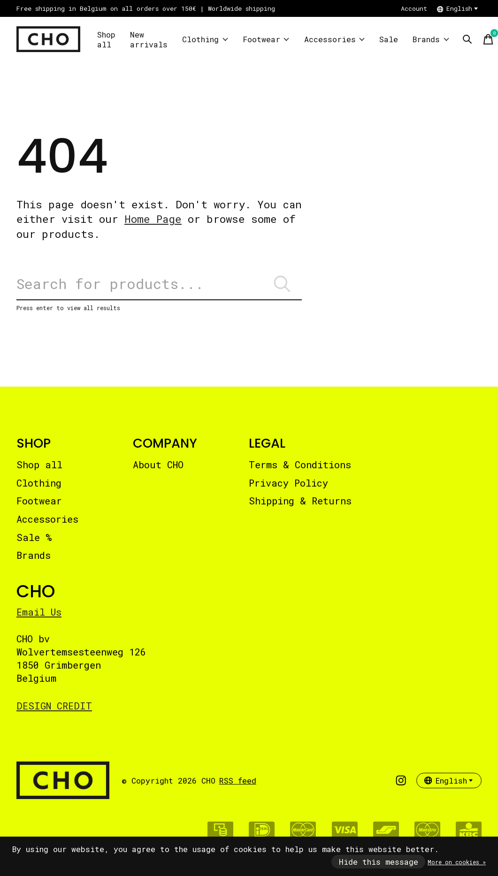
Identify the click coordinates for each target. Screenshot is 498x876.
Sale (388, 39)
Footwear (266, 39)
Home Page (153, 219)
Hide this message (378, 862)
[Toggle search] (467, 39)
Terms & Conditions (300, 464)
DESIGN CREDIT (54, 706)
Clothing (205, 39)
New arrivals (149, 39)
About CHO (158, 464)
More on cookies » (457, 862)
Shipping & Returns (300, 501)
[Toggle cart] (488, 39)
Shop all (106, 39)
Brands (431, 39)
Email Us (38, 612)
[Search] (159, 283)
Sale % (34, 537)
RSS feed (237, 780)
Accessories (334, 39)
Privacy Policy (288, 483)
